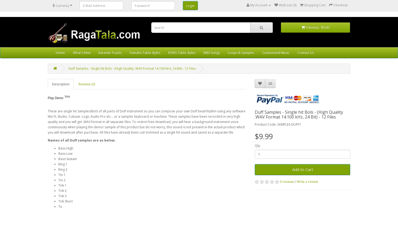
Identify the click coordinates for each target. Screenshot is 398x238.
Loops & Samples (241, 52)
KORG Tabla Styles (182, 52)
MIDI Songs (212, 52)
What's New (81, 52)
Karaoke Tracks (110, 52)
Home (60, 52)
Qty (257, 145)
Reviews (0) (87, 84)
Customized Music (275, 52)
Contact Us (305, 52)
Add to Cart (302, 169)
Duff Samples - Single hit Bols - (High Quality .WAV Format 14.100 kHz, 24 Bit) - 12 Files (132, 68)
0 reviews (287, 181)
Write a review (307, 181)
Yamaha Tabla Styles (144, 52)
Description (61, 84)
